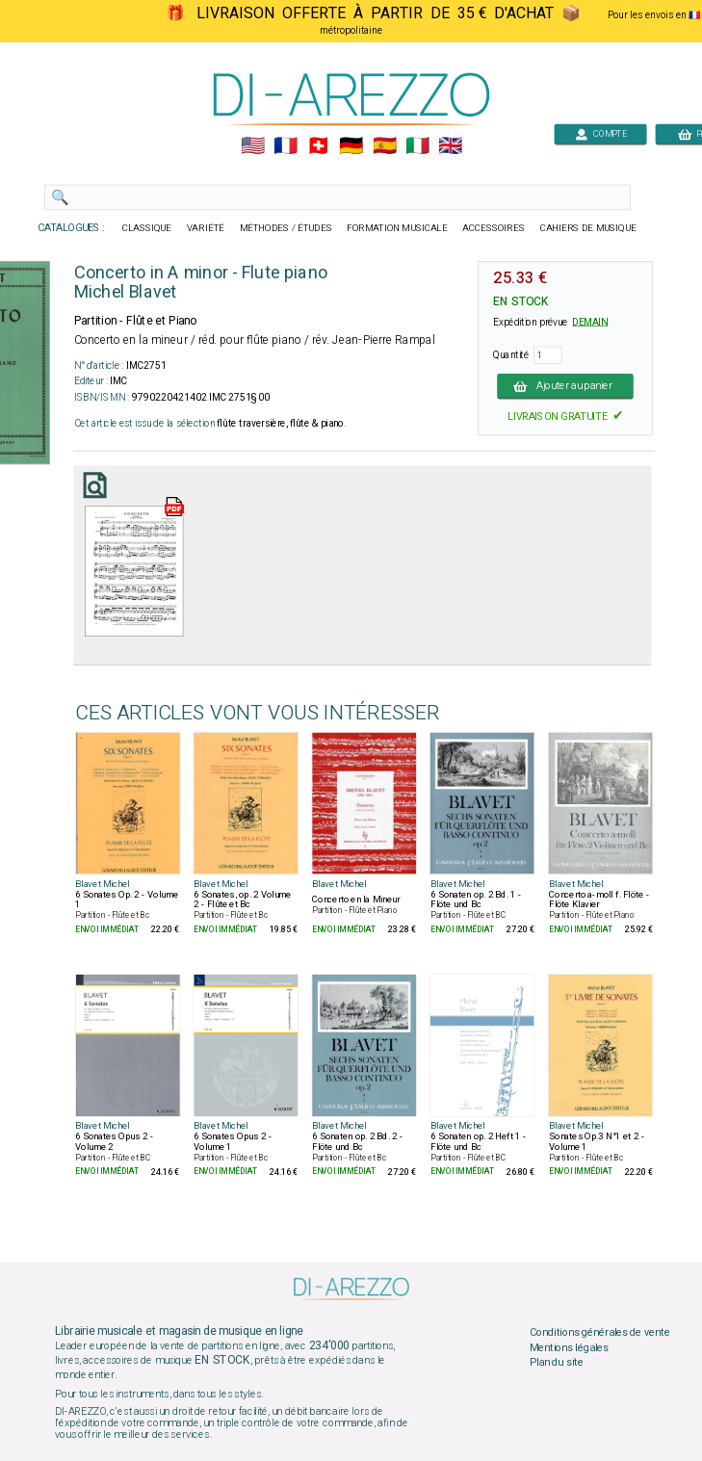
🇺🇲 (252, 146)
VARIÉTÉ (204, 228)
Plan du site (556, 1362)
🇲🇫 (285, 146)
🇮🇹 (416, 146)
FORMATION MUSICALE (397, 228)
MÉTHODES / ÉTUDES (285, 228)
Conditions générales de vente (599, 1332)
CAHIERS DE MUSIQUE (587, 228)
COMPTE (600, 133)
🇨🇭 (318, 146)
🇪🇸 (384, 146)
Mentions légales (568, 1347)
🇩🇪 (351, 146)
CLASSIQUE (146, 228)
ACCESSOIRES (493, 228)
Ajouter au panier (565, 386)
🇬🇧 (449, 146)
